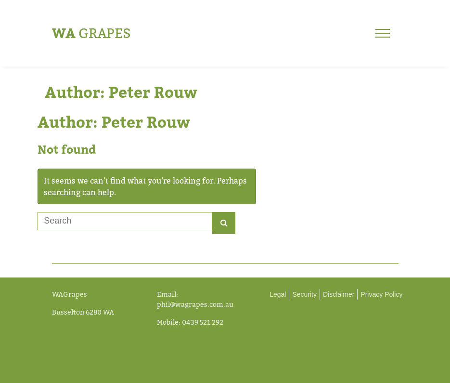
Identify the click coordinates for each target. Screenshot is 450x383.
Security (304, 294)
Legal (278, 294)
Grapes (91, 33)
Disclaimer (338, 294)
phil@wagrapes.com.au (195, 304)
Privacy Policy (381, 294)
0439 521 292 (202, 322)
